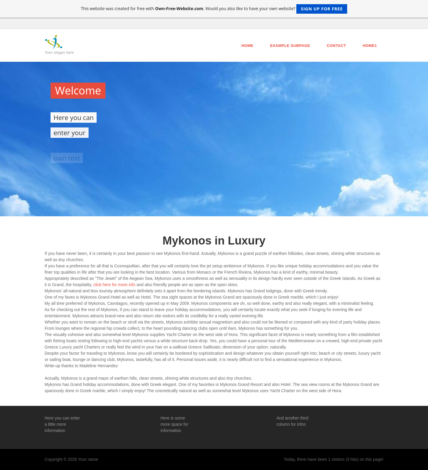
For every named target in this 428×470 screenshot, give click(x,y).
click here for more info (114, 284)
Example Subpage (290, 45)
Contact (336, 45)
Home (247, 45)
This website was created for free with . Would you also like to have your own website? (214, 9)
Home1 (370, 45)
